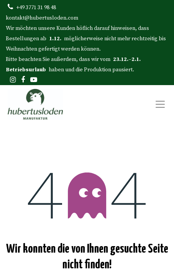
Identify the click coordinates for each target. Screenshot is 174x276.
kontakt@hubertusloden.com (42, 18)
